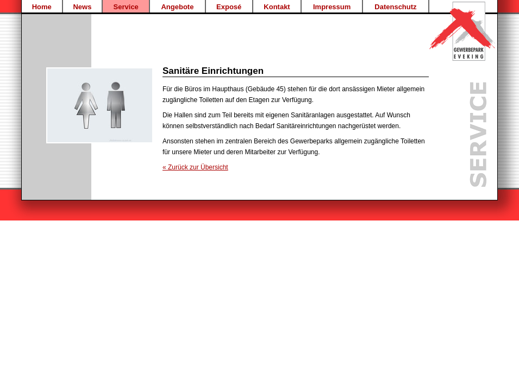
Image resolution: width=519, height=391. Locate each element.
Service (126, 7)
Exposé (228, 7)
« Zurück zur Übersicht (195, 167)
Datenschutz (395, 7)
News (82, 7)
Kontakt (277, 7)
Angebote (177, 7)
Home (42, 7)
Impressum (332, 7)
